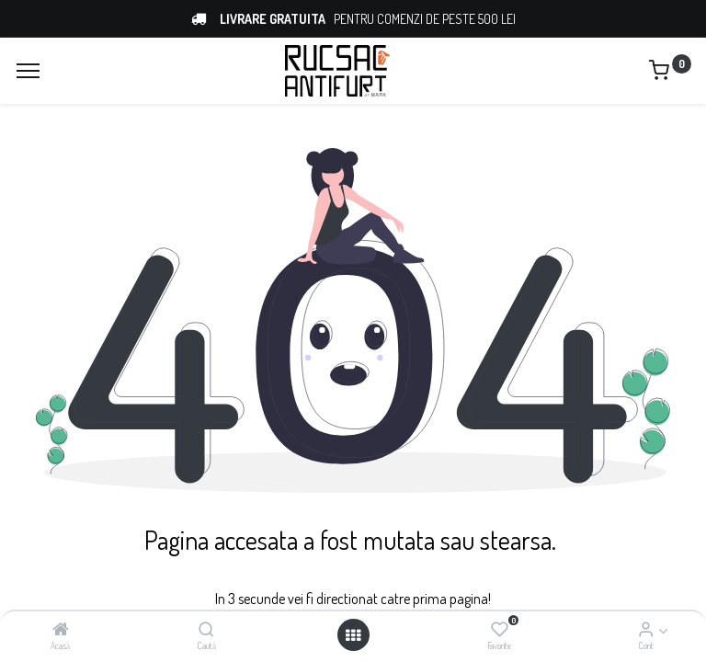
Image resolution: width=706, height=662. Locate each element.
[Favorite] (499, 630)
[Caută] (206, 630)
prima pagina (449, 598)
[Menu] (28, 70)
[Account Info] (646, 630)
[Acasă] (60, 630)
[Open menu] (353, 635)
